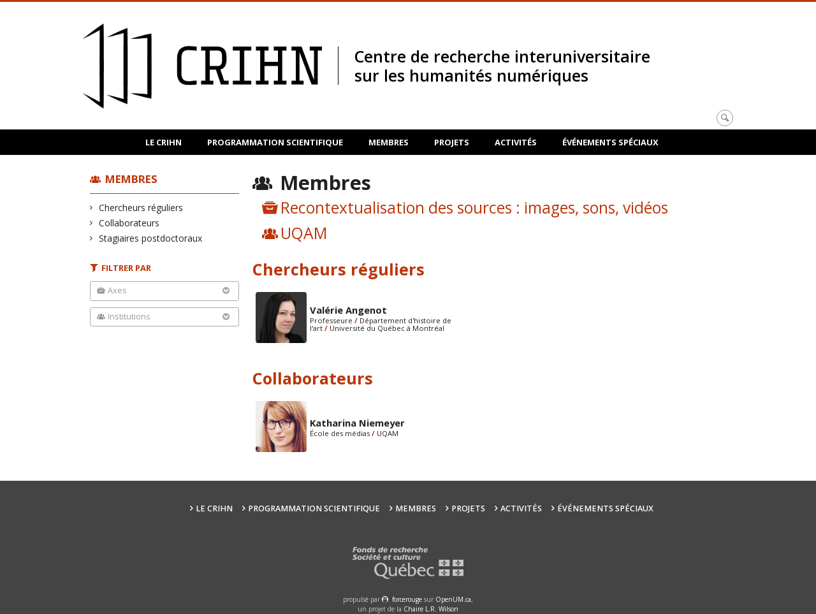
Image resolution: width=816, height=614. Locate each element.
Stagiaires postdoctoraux (150, 238)
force (407, 599)
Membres (388, 142)
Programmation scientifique (275, 142)
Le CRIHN (163, 142)
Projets (451, 142)
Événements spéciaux (610, 142)
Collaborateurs (129, 223)
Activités (516, 142)
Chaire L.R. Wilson (431, 608)
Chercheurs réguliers (141, 207)
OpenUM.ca (453, 599)
